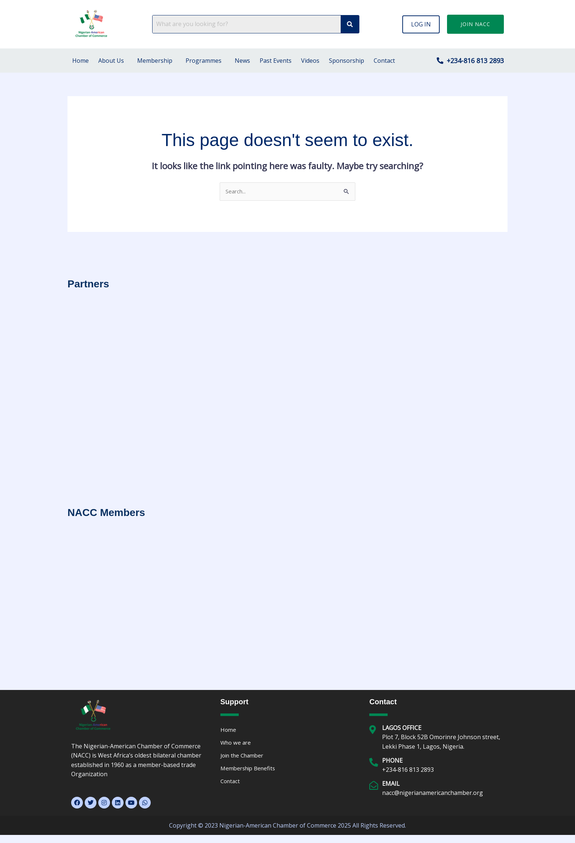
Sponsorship (346, 61)
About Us (111, 61)
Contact (384, 61)
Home (80, 61)
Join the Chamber (244, 757)
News (242, 61)
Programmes (203, 61)
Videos (310, 61)
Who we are (236, 744)
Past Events (276, 61)
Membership (154, 61)
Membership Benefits (250, 770)
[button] (421, 24)
